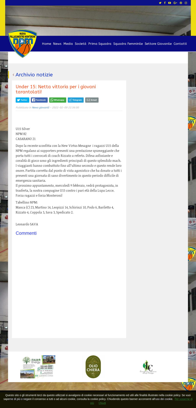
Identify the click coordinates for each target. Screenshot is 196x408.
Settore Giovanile (158, 44)
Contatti (180, 44)
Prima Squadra (99, 44)
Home (46, 44)
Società (80, 44)
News (57, 44)
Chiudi (102, 403)
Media (68, 44)
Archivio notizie (34, 75)
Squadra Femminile (128, 44)
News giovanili (40, 107)
